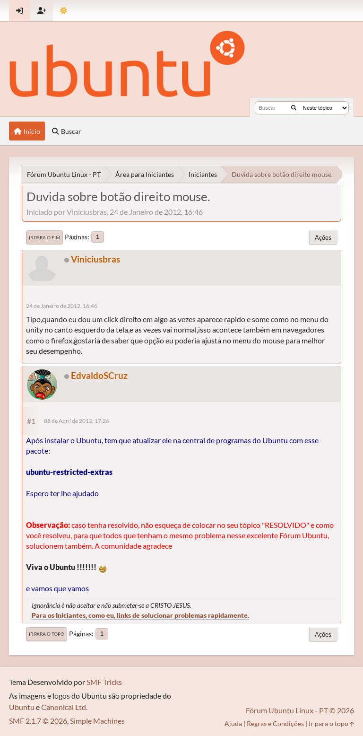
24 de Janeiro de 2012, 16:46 (61, 306)
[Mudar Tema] (63, 10)
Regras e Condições (275, 723)
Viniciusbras (95, 259)
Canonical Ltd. (64, 706)
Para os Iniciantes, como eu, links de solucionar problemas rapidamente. (140, 615)
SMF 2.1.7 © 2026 (38, 720)
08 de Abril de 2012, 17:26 (76, 421)
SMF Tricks (104, 681)
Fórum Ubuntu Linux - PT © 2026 (300, 710)
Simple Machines (97, 720)
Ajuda (233, 723)
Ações (323, 237)
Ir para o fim (44, 237)
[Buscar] (293, 107)
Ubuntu (22, 706)
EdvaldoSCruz (99, 375)
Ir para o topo (46, 634)
